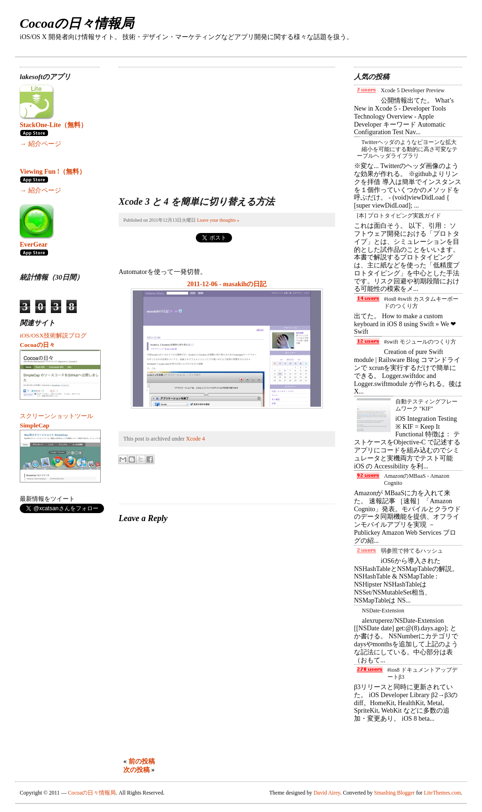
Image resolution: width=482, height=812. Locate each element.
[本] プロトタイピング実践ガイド (399, 215)
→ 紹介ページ (40, 143)
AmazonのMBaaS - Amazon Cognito (417, 479)
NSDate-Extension (383, 610)
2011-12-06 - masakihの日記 (227, 284)
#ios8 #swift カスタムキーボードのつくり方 (421, 302)
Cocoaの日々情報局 (77, 23)
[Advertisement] (189, 126)
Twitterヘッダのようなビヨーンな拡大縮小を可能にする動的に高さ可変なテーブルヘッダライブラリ (407, 149)
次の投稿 (136, 769)
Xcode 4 (195, 438)
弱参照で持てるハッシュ (412, 550)
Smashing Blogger (394, 793)
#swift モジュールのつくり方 (420, 341)
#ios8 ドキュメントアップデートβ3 (422, 673)
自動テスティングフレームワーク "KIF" (426, 404)
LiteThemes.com (442, 793)
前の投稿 (142, 761)
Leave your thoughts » (218, 220)
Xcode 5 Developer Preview (413, 90)
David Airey (326, 793)
